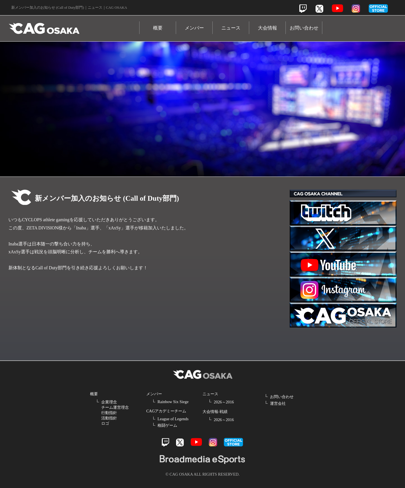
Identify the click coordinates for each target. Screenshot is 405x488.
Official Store (343, 314)
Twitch (303, 8)
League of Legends (173, 419)
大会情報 (267, 28)
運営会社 (278, 403)
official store (378, 8)
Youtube (337, 8)
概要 (158, 28)
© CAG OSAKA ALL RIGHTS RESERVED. (202, 474)
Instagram (356, 8)
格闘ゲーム (167, 425)
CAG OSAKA (74, 25)
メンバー (194, 28)
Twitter (319, 8)
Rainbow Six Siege (173, 401)
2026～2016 (224, 402)
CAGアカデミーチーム (166, 411)
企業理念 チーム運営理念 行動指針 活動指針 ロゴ (115, 413)
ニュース (230, 28)
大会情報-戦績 (215, 411)
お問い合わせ (304, 28)
